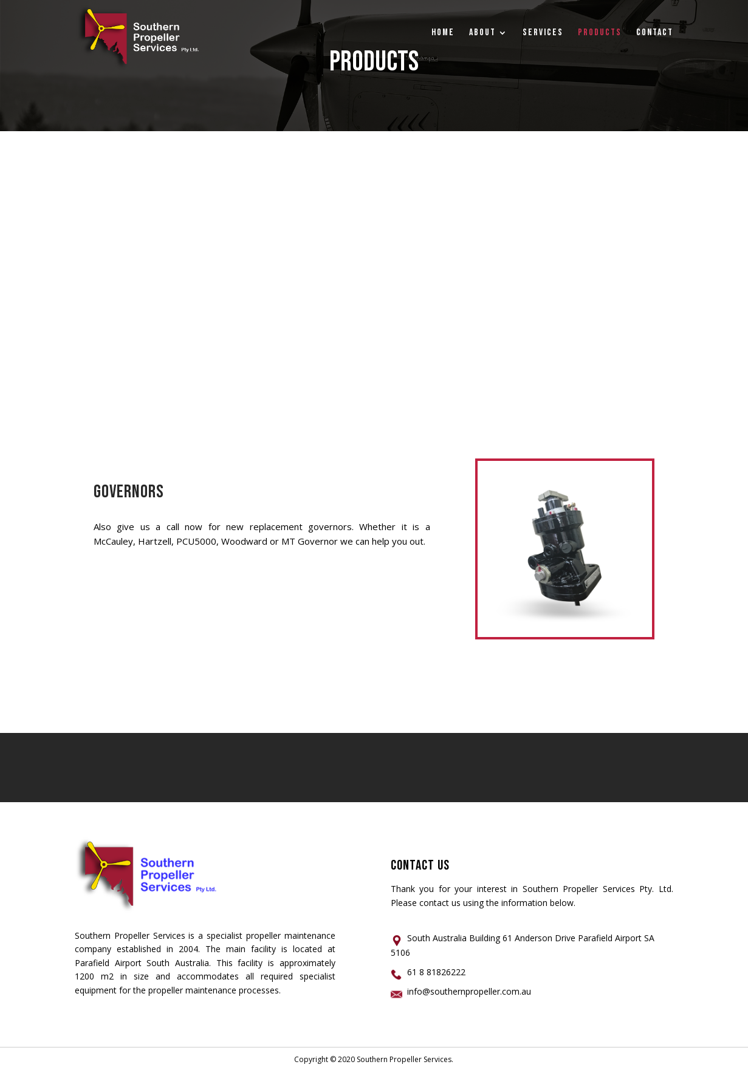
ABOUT (482, 33)
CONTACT (654, 33)
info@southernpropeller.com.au (469, 991)
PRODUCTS (600, 33)
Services (543, 33)
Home (443, 33)
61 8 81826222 (436, 972)
